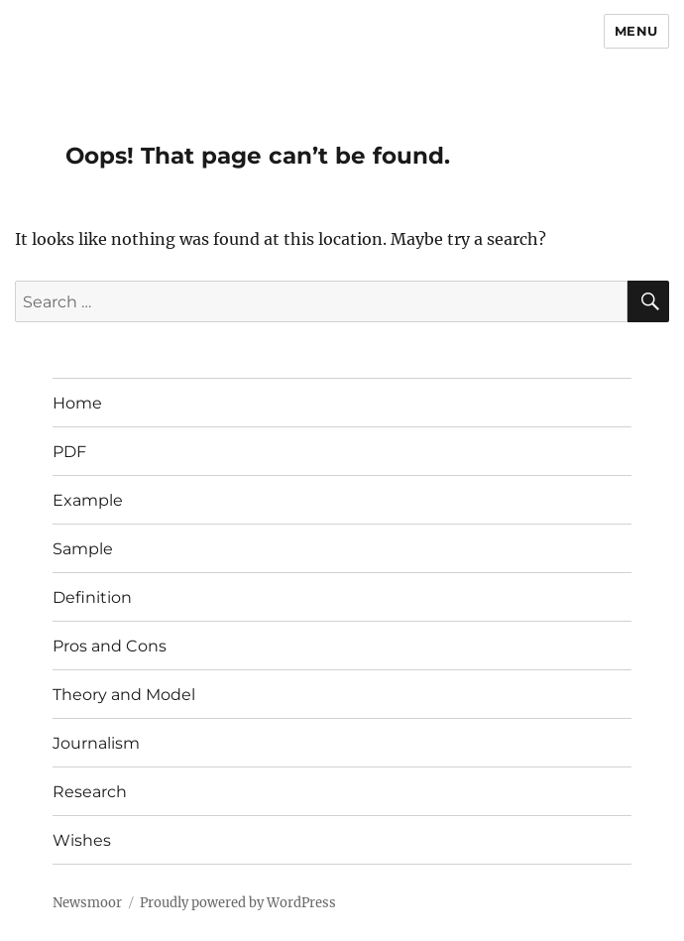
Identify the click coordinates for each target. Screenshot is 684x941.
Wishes (82, 840)
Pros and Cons (110, 646)
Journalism (96, 743)
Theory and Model (124, 694)
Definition (92, 597)
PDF (69, 451)
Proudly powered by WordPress (238, 902)
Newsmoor (87, 902)
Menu (636, 31)
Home (77, 403)
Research (90, 791)
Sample (83, 548)
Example (88, 500)
